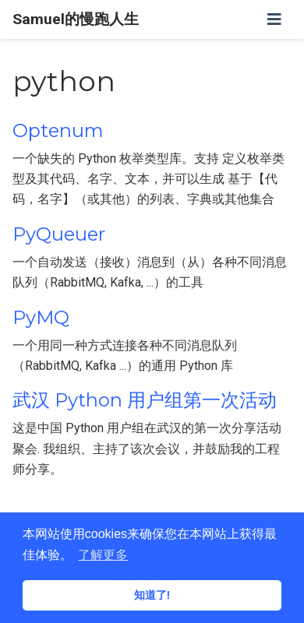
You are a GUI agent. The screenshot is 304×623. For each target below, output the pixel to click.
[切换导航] (274, 19)
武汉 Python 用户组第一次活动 (144, 400)
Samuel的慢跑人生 (75, 19)
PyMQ (40, 317)
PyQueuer (58, 234)
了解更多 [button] (103, 554)
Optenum (58, 130)
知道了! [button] (152, 595)
